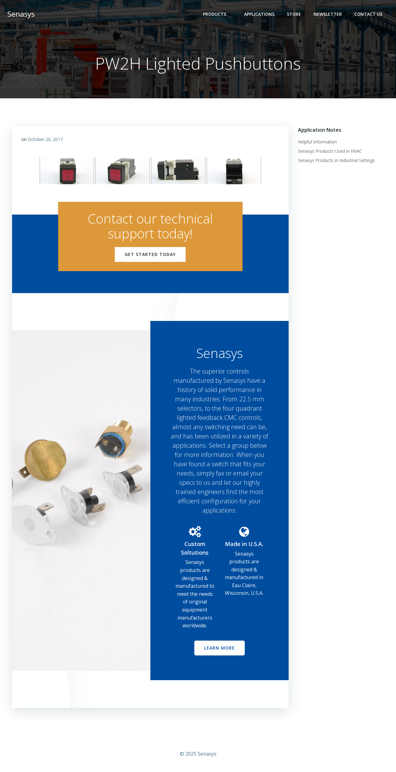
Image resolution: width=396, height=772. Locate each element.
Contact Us (368, 14)
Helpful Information (317, 142)
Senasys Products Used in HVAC (330, 151)
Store (294, 14)
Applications (259, 14)
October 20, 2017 (45, 139)
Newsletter (327, 14)
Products (217, 14)
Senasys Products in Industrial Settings (336, 160)
